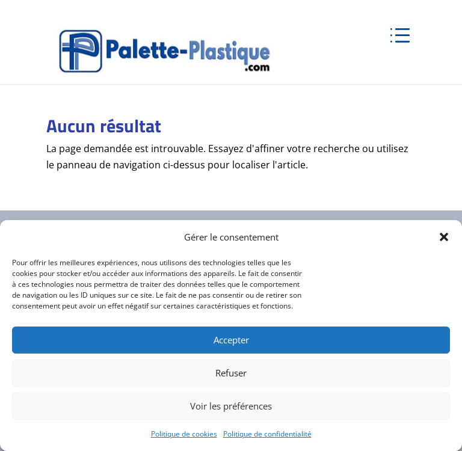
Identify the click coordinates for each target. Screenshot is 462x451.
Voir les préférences (231, 406)
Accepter (231, 340)
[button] (444, 237)
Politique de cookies (184, 434)
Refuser (231, 373)
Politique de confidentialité (267, 434)
